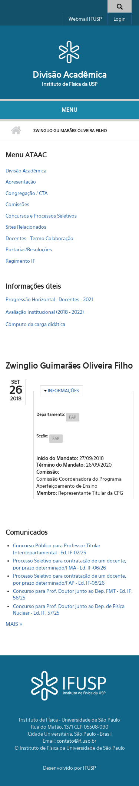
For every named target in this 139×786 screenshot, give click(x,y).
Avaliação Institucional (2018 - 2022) (45, 312)
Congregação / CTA (26, 193)
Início (16, 130)
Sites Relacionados (26, 227)
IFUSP (89, 768)
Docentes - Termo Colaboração (39, 238)
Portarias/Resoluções (29, 249)
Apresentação (21, 182)
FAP (72, 417)
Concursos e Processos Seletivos (41, 216)
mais (13, 624)
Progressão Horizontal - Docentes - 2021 (49, 299)
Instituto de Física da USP (69, 84)
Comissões (17, 204)
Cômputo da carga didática (35, 324)
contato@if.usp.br (76, 741)
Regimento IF (20, 261)
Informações (63, 390)
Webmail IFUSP (85, 19)
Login (119, 19)
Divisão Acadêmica (70, 75)
